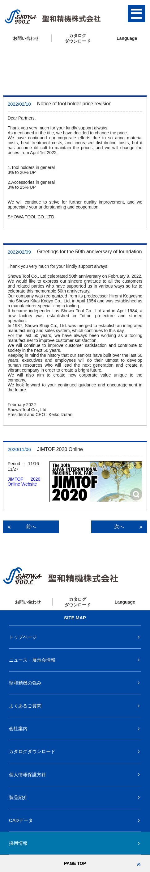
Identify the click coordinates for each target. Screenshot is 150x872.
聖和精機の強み (25, 682)
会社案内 (18, 728)
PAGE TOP (102, 863)
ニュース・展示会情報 (32, 660)
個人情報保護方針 (27, 774)
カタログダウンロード (32, 751)
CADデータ (21, 820)
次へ (128, 526)
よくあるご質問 (25, 705)
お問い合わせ (26, 38)
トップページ (23, 637)
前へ (26, 526)
